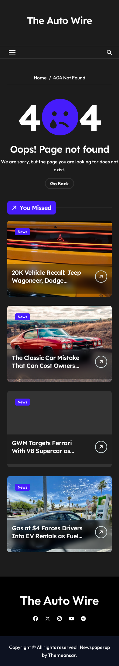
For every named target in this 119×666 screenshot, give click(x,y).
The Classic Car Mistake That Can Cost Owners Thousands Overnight (45, 365)
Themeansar (62, 655)
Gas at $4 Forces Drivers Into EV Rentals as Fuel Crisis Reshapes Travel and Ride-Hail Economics (47, 540)
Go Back (59, 183)
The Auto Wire (59, 20)
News (22, 231)
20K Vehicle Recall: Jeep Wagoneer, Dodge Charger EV (46, 280)
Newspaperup (95, 647)
